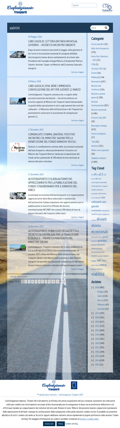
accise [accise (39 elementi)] (93, 179)
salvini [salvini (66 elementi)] (104, 260)
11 (57, 281)
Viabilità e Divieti (98, 158)
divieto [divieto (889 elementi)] (96, 225)
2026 (97, 287)
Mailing (94, 77)
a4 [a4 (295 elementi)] (94, 174)
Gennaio (101, 308)
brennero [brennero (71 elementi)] (102, 193)
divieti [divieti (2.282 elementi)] (102, 219)
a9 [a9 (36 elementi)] (97, 175)
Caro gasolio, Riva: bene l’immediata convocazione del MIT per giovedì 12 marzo (54, 88)
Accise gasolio (97, 44)
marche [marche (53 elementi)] (106, 256)
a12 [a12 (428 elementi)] (101, 174)
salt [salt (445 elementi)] (99, 260)
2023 (97, 321)
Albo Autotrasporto (100, 48)
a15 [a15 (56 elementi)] (105, 174)
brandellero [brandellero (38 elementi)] (95, 194)
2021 (97, 330)
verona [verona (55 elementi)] (93, 269)
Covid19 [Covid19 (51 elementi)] (94, 214)
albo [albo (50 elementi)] (96, 178)
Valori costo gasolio (100, 150)
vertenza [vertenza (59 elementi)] (99, 269)
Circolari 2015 (97, 68)
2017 (97, 347)
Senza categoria (98, 133)
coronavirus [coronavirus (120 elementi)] (96, 210)
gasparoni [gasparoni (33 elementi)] (94, 241)
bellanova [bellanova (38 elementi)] (100, 190)
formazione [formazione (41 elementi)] (95, 237)
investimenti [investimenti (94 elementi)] (96, 252)
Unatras (94, 145)
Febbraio (101, 304)
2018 (97, 343)
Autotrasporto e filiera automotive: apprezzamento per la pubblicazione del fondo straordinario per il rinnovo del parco (52, 184)
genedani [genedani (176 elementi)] (102, 240)
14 (64, 281)
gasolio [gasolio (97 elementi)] (106, 236)
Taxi (93, 141)
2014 (97, 360)
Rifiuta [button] (60, 423)
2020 (97, 334)
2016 (97, 351)
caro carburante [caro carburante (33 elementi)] (96, 198)
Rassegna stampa (99, 125)
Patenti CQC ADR (98, 117)
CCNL (93, 64)
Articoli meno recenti (19, 276)
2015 (97, 355)
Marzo (100, 300)
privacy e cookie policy (89, 418)
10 (53, 281)
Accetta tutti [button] (49, 423)
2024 (97, 317)
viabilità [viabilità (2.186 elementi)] (97, 274)
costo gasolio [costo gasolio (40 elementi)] (105, 210)
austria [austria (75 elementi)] (94, 189)
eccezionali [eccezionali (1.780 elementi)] (99, 231)
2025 (97, 313)
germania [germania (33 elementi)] (94, 245)
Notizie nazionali (98, 109)
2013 (97, 364)
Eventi (94, 72)
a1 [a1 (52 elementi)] (92, 174)
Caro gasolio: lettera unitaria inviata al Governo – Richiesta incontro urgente (52, 43)
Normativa (96, 81)
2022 (97, 325)
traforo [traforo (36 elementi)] (97, 265)
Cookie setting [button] (71, 423)
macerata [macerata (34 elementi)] (100, 256)
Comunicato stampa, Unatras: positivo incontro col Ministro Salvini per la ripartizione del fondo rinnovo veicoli (52, 138)
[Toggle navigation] (69, 8)
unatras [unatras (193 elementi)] (103, 265)
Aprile (100, 295)
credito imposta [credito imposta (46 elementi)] (102, 214)
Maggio (100, 291)
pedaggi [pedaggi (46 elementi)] (93, 261)
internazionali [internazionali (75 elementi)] (96, 248)
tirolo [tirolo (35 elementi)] (92, 265)
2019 (97, 338)
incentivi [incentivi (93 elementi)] (101, 244)
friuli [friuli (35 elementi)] (100, 237)
